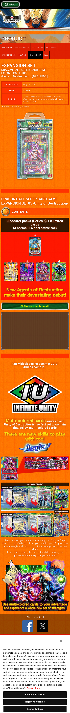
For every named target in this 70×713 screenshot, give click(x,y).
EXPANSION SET (35, 55)
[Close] (60, 641)
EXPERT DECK (51, 47)
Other (46, 55)
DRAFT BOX (22, 55)
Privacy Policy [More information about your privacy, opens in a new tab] (34, 688)
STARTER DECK (37, 47)
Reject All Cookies (35, 702)
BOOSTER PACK (6, 45)
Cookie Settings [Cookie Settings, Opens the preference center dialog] (35, 709)
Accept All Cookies (35, 694)
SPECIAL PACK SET (8, 55)
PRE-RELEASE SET (22, 47)
